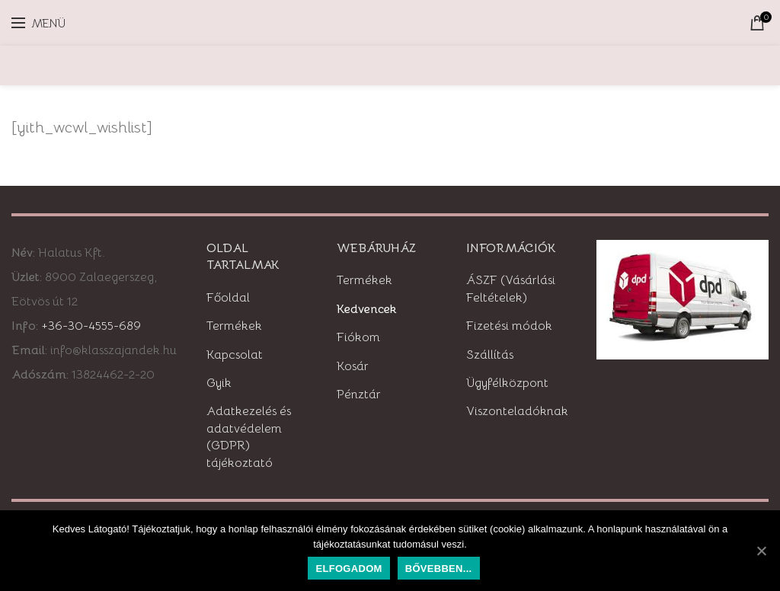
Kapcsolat (234, 355)
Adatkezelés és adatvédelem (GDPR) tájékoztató (248, 437)
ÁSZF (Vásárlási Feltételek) (510, 289)
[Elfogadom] (761, 550)
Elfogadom (348, 568)
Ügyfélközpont (507, 383)
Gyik (219, 383)
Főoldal (228, 297)
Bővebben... (438, 568)
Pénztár (359, 394)
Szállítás (489, 355)
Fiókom (358, 337)
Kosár (353, 366)
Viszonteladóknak (517, 411)
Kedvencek (367, 309)
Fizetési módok (509, 326)
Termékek (234, 326)
